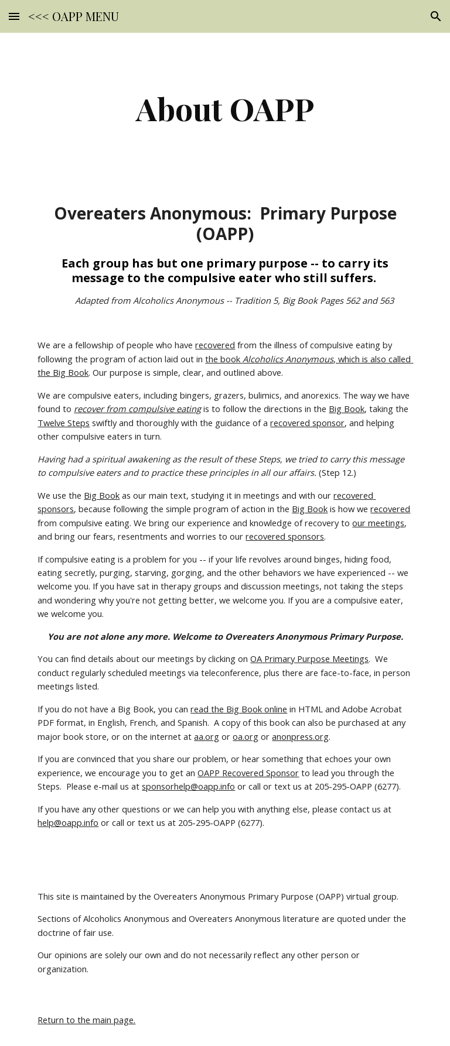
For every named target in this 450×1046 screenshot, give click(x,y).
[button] (14, 16)
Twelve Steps (64, 422)
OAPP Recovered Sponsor (248, 773)
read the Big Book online (238, 709)
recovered (215, 345)
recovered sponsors (285, 536)
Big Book (346, 408)
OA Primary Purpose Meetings (309, 658)
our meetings (378, 523)
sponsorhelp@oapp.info (188, 786)
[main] (225, 109)
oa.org (245, 736)
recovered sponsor (307, 422)
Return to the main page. (86, 1020)
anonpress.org (300, 736)
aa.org (206, 736)
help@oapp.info (68, 822)
